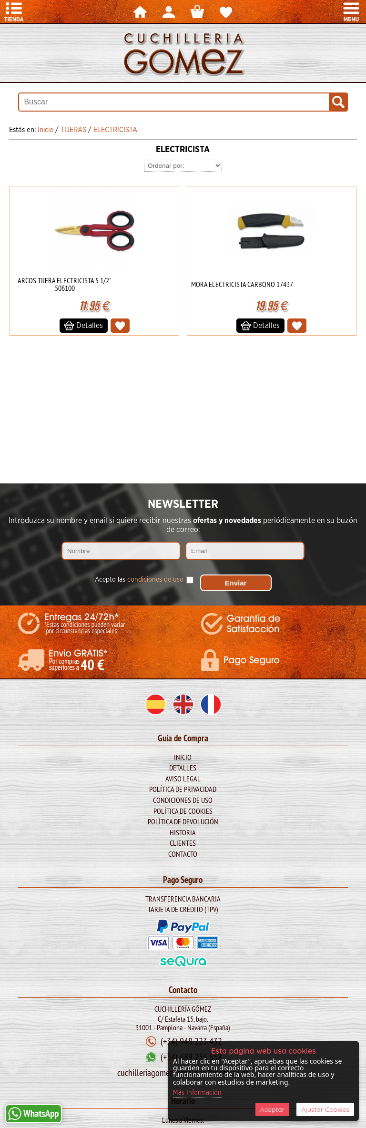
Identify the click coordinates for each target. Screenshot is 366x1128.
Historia (183, 832)
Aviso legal (183, 778)
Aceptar (272, 1109)
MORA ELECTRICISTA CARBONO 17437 (242, 284)
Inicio (183, 757)
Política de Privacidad (182, 789)
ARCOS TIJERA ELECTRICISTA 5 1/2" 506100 (65, 284)
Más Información (197, 1092)
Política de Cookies (183, 811)
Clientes (183, 843)
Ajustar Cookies (325, 1109)
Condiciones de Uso (183, 800)
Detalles (182, 767)
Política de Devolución (183, 821)
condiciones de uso (155, 579)
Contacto (182, 854)
